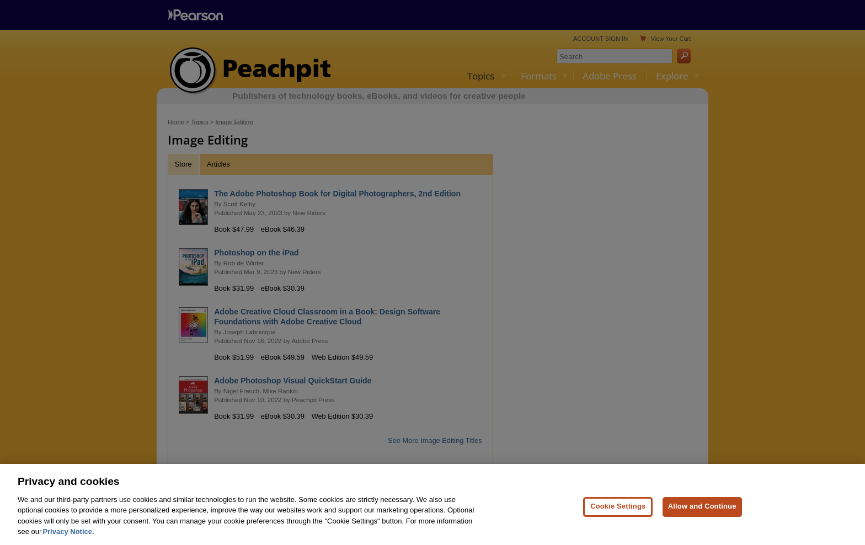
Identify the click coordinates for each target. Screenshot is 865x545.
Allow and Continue (702, 511)
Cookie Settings (617, 511)
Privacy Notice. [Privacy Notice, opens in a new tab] (68, 537)
